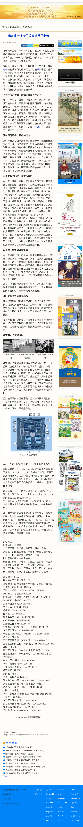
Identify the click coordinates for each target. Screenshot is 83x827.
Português (75, 790)
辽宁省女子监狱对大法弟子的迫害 (19, 754)
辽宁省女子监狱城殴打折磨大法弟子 (20, 763)
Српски (74, 803)
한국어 (61, 816)
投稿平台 (6, 799)
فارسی (49, 816)
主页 (4, 27)
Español (49, 812)
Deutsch (49, 803)
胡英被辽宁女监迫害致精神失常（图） (21, 770)
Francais (49, 820)
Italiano (61, 807)
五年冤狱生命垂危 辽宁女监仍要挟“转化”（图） (26, 767)
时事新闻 (15, 27)
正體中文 (38, 790)
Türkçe (74, 812)
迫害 (5, 69)
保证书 (40, 127)
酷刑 (39, 69)
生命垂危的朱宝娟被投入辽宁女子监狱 (21, 773)
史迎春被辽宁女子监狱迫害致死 (18, 747)
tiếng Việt (75, 820)
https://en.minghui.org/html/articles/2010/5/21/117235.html (26, 735)
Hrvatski (61, 798)
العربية (48, 790)
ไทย (72, 807)
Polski (60, 820)
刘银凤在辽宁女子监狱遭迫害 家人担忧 (22, 760)
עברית (60, 790)
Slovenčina (75, 798)
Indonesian (62, 803)
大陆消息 (27, 27)
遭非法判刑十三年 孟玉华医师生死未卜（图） (25, 751)
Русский (74, 794)
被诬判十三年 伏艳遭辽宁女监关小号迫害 (23, 757)
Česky (48, 798)
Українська (75, 816)
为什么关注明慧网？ (11, 804)
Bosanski (50, 794)
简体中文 (38, 794)
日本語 (61, 812)
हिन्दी (59, 794)
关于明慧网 (7, 794)
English (49, 807)
